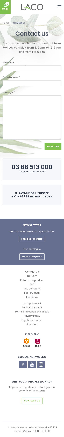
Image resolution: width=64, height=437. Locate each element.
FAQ (32, 284)
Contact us (32, 271)
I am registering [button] (32, 239)
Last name (8, 62)
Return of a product (32, 280)
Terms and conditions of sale (32, 311)
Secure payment (32, 307)
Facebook (32, 297)
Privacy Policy (32, 316)
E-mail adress (11, 77)
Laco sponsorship (32, 303)
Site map (32, 324)
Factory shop (32, 293)
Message (9, 92)
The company (32, 288)
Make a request (32, 256)
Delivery (32, 276)
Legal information (32, 320)
